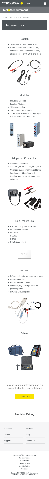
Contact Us (24, 396)
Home (5, 17)
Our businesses (25, 458)
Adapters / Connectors (24, 158)
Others (24, 333)
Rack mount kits (24, 220)
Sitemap (24, 469)
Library (7, 435)
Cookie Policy (24, 466)
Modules (24, 95)
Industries (8, 429)
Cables (25, 38)
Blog (28, 435)
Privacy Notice (24, 461)
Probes (24, 270)
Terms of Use (24, 463)
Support (7, 441)
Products (13, 17)
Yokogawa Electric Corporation (24, 455)
